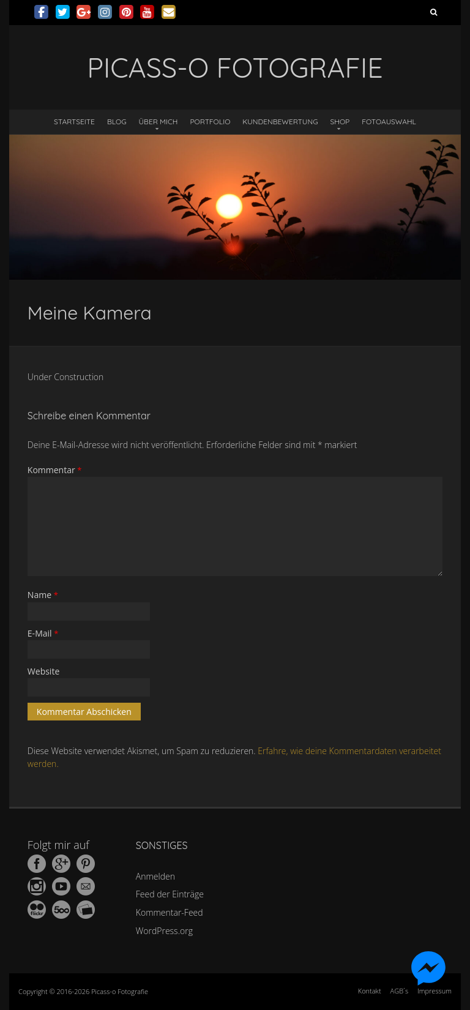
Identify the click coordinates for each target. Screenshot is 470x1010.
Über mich (158, 121)
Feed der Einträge (170, 894)
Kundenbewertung (280, 121)
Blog (117, 121)
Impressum (434, 990)
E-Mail (43, 633)
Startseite (74, 121)
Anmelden (155, 876)
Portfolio (210, 121)
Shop (340, 121)
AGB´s (399, 990)
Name (43, 594)
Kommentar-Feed (169, 912)
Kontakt (369, 990)
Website (43, 671)
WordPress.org (164, 931)
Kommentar (55, 470)
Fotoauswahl (389, 121)
